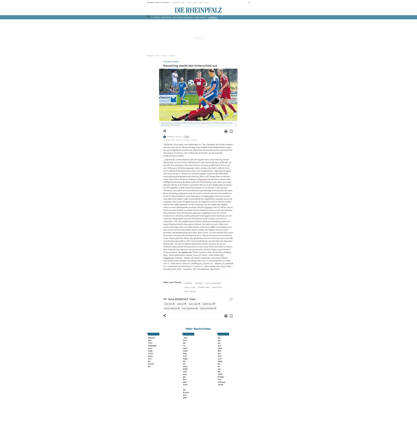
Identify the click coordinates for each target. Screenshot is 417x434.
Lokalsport (218, 17)
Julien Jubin (209, 196)
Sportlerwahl (171, 17)
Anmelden (246, 2)
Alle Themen (211, 285)
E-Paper (200, 2)
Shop (194, 2)
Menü (151, 17)
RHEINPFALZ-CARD (179, 2)
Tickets (189, 2)
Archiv (207, 2)
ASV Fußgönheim (208, 282)
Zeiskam (208, 207)
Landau (162, 17)
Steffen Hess (218, 185)
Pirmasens (202, 179)
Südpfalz (187, 282)
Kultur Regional (206, 17)
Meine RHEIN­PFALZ (178, 292)
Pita (221, 171)
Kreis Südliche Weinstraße (188, 17)
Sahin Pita (200, 285)
